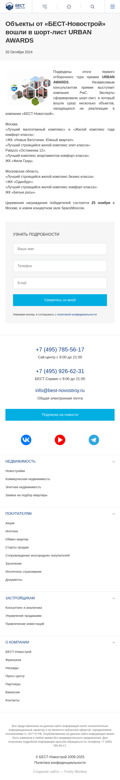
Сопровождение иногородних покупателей (37, 555)
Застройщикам (20, 598)
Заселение (13, 563)
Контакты (12, 700)
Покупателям (18, 513)
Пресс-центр (15, 676)
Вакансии (12, 692)
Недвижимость (20, 461)
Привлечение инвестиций (24, 624)
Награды (12, 668)
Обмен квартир (16, 539)
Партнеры (13, 684)
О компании (17, 642)
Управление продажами (23, 615)
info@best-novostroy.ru (60, 390)
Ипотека (11, 531)
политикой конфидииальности (77, 314)
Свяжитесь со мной (60, 300)
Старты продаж (17, 547)
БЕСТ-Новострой (18, 652)
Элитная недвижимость (23, 487)
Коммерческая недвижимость (27, 479)
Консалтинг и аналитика (23, 607)
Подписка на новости (60, 415)
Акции (10, 523)
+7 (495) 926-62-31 (60, 371)
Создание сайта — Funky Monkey (60, 771)
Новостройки (15, 471)
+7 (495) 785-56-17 (60, 349)
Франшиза (13, 660)
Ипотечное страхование (23, 571)
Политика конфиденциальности (60, 762)
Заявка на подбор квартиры (26, 495)
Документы (13, 579)
